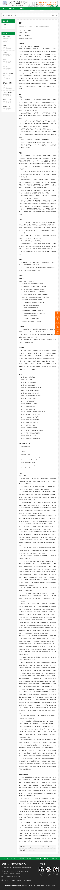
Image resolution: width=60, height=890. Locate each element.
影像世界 (31, 858)
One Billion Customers (31, 850)
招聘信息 (51, 858)
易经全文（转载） (8, 101)
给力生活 (14, 858)
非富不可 (8, 68)
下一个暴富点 (8, 108)
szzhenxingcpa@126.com (50, 4)
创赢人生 (5, 858)
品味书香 (6, 24)
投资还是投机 (8, 39)
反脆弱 (8, 47)
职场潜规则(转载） (8, 94)
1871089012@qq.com (25, 880)
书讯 (5, 27)
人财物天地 (41, 858)
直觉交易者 (8, 61)
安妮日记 (8, 54)
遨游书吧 (22, 858)
